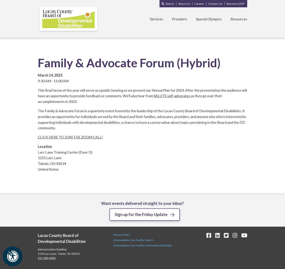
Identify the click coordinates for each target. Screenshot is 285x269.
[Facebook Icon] (208, 235)
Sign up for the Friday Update (141, 214)
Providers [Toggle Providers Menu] (179, 19)
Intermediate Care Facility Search (133, 240)
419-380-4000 (47, 258)
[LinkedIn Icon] (217, 235)
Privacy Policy (122, 234)
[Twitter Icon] (226, 235)
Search (170, 3)
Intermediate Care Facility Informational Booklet (142, 245)
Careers (199, 3)
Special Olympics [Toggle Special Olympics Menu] (209, 19)
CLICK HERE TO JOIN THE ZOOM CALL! (70, 137)
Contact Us (215, 3)
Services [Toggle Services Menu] (156, 19)
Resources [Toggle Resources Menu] (239, 19)
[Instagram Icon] (235, 235)
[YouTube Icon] (244, 235)
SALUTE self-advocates (172, 96)
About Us (184, 3)
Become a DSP (235, 3)
